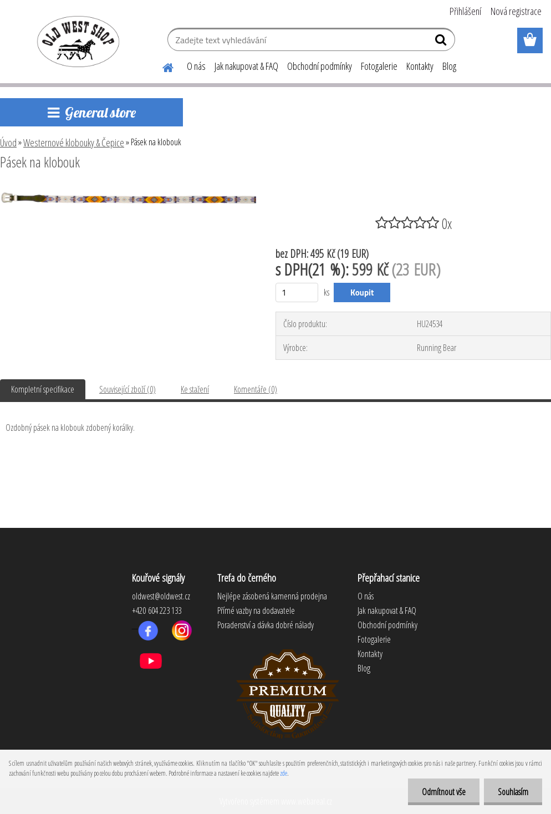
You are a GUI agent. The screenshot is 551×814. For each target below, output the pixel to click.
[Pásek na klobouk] (128, 192)
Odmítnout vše (444, 792)
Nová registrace (516, 11)
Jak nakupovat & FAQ (246, 66)
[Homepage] (161, 66)
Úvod (8, 142)
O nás (196, 66)
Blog (449, 66)
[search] (442, 42)
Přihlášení (465, 11)
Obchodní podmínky (319, 66)
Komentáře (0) (255, 389)
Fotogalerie (379, 66)
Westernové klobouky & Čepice (73, 142)
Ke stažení (195, 389)
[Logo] (76, 41)
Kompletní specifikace (42, 389)
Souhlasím (513, 792)
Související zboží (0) (127, 389)
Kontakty (419, 66)
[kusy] (297, 292)
